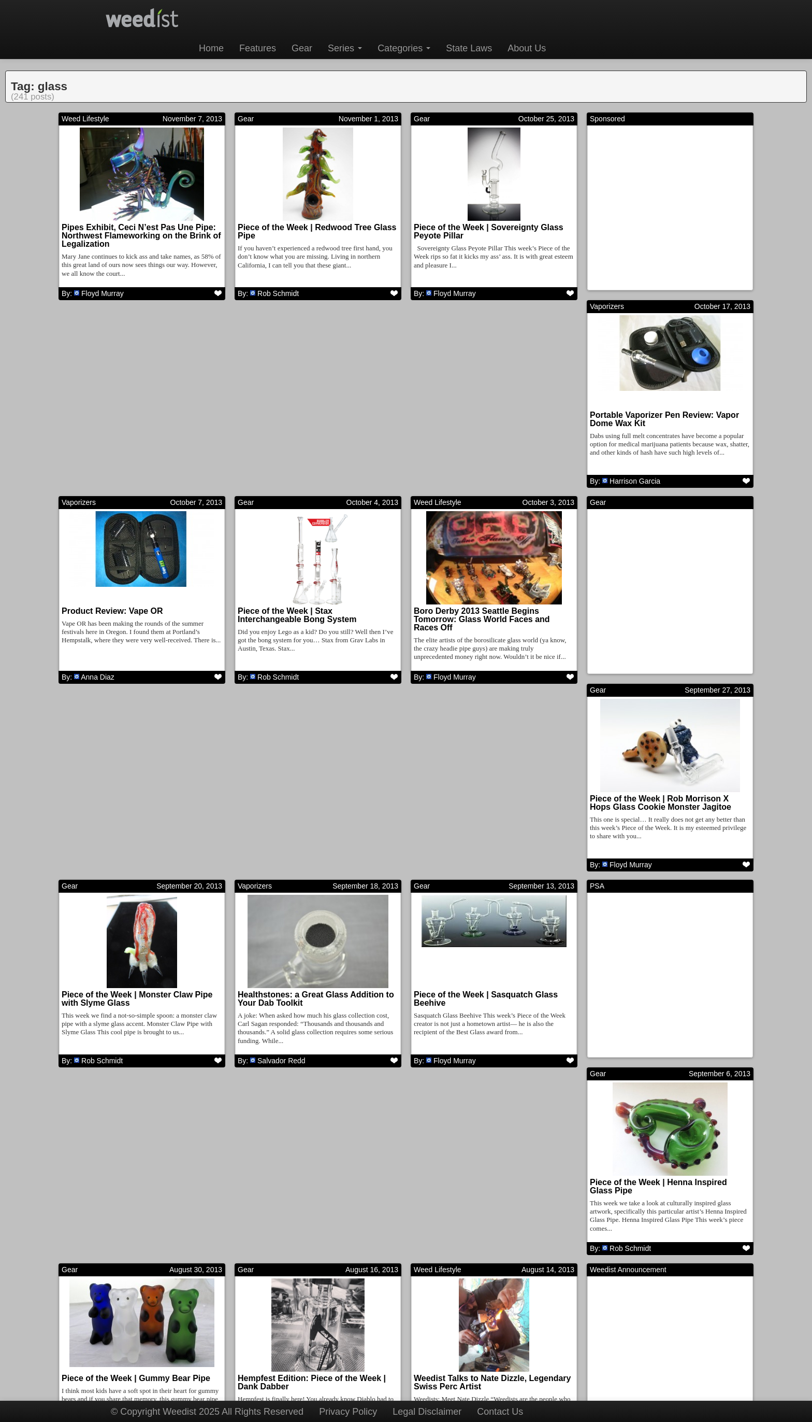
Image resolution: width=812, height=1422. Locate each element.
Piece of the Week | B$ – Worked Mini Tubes (663, 1216)
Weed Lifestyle (85, 119)
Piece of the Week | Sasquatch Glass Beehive (134, 822)
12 (460, 1322)
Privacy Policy (348, 1411)
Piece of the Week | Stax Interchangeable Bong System (473, 428)
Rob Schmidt (278, 293)
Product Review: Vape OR (288, 424)
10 (399, 1322)
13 (491, 1322)
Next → (531, 1322)
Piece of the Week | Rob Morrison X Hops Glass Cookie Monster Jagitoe (308, 625)
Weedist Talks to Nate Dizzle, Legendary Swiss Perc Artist (316, 1019)
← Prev (281, 1322)
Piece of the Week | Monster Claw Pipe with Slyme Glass (489, 625)
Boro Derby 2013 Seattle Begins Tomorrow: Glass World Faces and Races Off (658, 432)
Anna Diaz (274, 490)
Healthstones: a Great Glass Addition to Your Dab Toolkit (668, 625)
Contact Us (500, 1411)
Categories (404, 48)
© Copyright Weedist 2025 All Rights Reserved (207, 1411)
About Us (527, 48)
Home (211, 48)
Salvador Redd (634, 687)
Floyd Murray (102, 293)
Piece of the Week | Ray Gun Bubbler (662, 1015)
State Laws (469, 48)
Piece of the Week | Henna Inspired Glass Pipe (482, 822)
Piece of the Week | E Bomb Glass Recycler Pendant (128, 1216)
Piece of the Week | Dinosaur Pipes (306, 1212)
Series (345, 48)
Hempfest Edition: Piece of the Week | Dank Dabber (136, 1019)
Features (257, 48)
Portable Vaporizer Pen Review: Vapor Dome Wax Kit (136, 428)
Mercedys (449, 1278)
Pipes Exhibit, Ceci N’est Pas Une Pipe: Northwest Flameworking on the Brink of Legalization (141, 235)
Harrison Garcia (106, 490)
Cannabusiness (439, 1104)
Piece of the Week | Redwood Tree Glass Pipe (317, 231)
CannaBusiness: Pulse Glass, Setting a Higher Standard (491, 1216)
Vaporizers (79, 316)
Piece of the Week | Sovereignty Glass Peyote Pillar (488, 231)
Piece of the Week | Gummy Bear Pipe (664, 818)
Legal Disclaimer (427, 1411)
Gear (302, 48)
